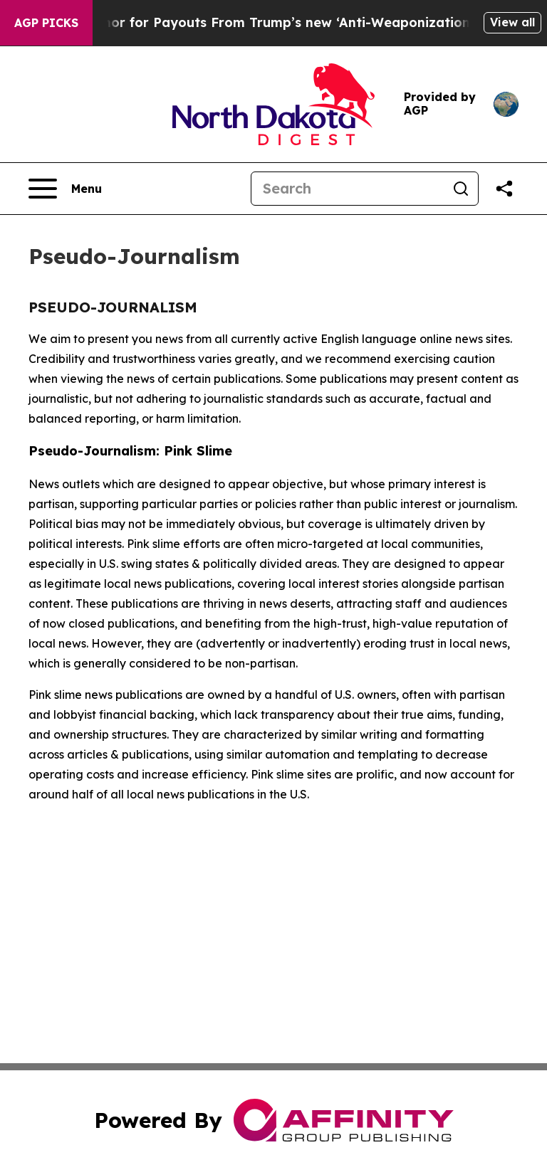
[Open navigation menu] (65, 188)
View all (512, 22)
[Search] (347, 188)
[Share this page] (504, 188)
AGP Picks (46, 23)
